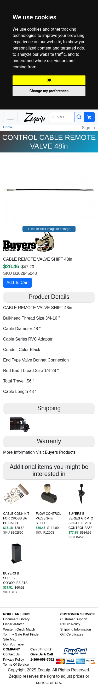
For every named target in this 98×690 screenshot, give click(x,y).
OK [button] (49, 80)
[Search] (79, 117)
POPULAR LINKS (17, 614)
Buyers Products (60, 452)
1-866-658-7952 (42, 659)
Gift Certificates (71, 634)
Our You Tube (13, 644)
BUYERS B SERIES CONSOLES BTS (15, 578)
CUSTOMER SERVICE (77, 614)
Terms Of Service (16, 664)
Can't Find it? (40, 649)
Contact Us (11, 654)
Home (7, 127)
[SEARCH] (62, 117)
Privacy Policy (13, 659)
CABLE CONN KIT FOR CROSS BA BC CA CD (16, 518)
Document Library (16, 619)
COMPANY (11, 649)
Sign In (88, 127)
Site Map (9, 639)
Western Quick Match (19, 629)
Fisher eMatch (13, 624)
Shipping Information (75, 629)
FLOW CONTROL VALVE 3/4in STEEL (48, 518)
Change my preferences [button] (49, 91)
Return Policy (70, 624)
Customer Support (74, 619)
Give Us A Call (41, 654)
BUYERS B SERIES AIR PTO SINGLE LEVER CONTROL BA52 (80, 521)
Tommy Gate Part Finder (21, 634)
